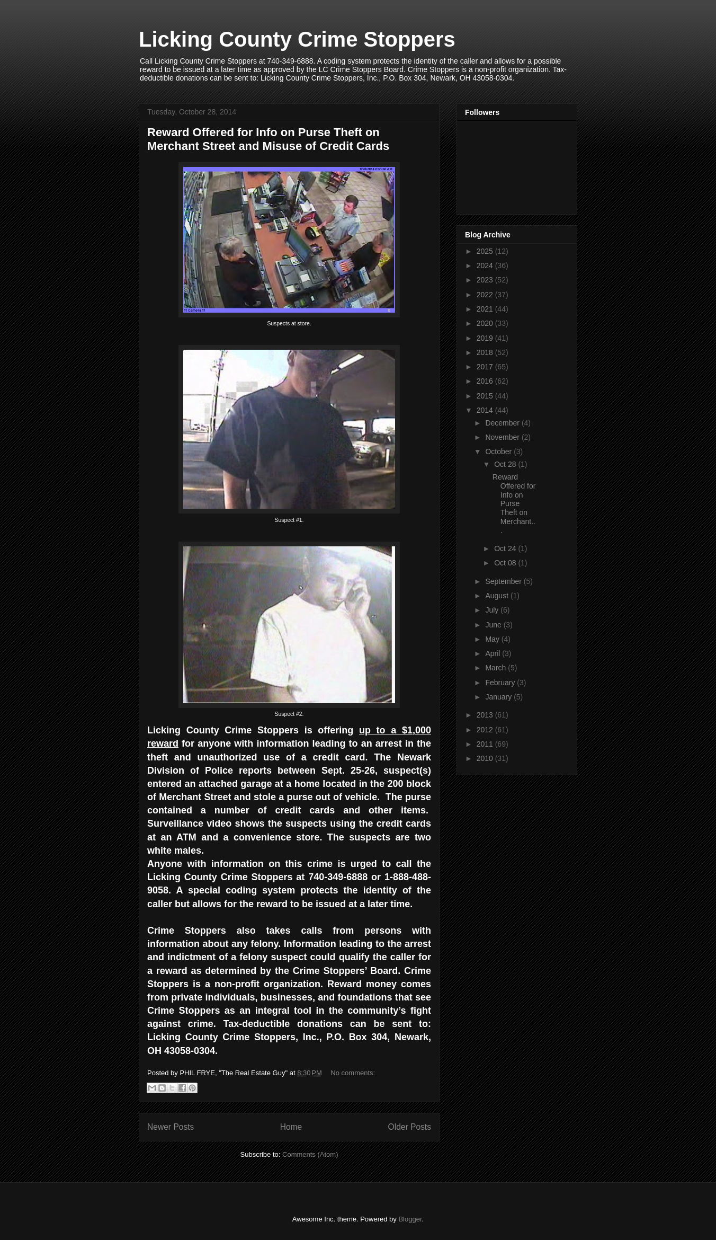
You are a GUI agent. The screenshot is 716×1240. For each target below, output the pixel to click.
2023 (486, 280)
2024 (486, 265)
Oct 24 (506, 548)
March (496, 667)
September (504, 581)
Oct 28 (506, 464)
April (493, 653)
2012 (486, 729)
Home (291, 1126)
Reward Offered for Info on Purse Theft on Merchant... (514, 504)
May (493, 639)
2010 (486, 758)
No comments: (352, 1073)
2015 (486, 396)
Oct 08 (506, 563)
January (499, 697)
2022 (486, 294)
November (503, 437)
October (499, 451)
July (492, 610)
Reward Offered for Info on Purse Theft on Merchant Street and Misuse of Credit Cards (268, 139)
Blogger (410, 1219)
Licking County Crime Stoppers (297, 39)
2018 (486, 352)
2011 (486, 744)
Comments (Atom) (310, 1154)
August (497, 595)
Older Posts (409, 1126)
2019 (486, 338)
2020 (486, 323)
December (503, 423)
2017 (486, 366)
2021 (486, 309)
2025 (486, 251)
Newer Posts (170, 1126)
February (501, 682)
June (494, 625)
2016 (486, 381)
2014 (486, 410)
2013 (486, 715)
